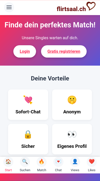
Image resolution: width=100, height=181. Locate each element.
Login (25, 51)
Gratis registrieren (63, 51)
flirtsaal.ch (76, 7)
